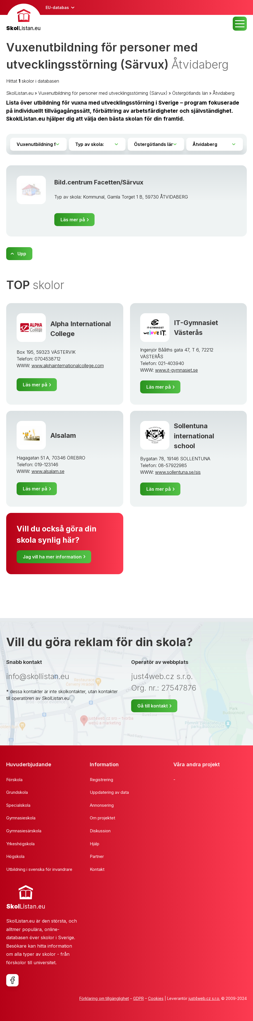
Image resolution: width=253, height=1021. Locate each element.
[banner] (23, 18)
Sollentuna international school (194, 436)
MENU (240, 24)
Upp (21, 253)
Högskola (15, 856)
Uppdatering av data (109, 792)
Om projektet (102, 818)
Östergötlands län (190, 93)
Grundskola (17, 792)
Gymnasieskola (20, 818)
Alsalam (63, 435)
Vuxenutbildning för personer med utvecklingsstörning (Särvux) (102, 93)
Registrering (101, 779)
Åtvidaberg (223, 93)
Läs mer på (73, 219)
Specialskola (18, 805)
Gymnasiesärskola (23, 830)
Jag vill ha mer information (52, 557)
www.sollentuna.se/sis (178, 472)
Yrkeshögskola (20, 843)
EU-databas (57, 7)
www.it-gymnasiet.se (176, 370)
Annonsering (102, 805)
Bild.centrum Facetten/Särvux (99, 182)
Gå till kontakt (152, 706)
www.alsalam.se (48, 471)
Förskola (14, 779)
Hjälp (94, 843)
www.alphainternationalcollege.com (68, 365)
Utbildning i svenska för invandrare (39, 869)
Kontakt (97, 869)
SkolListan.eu (19, 93)
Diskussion (100, 830)
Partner (97, 856)
